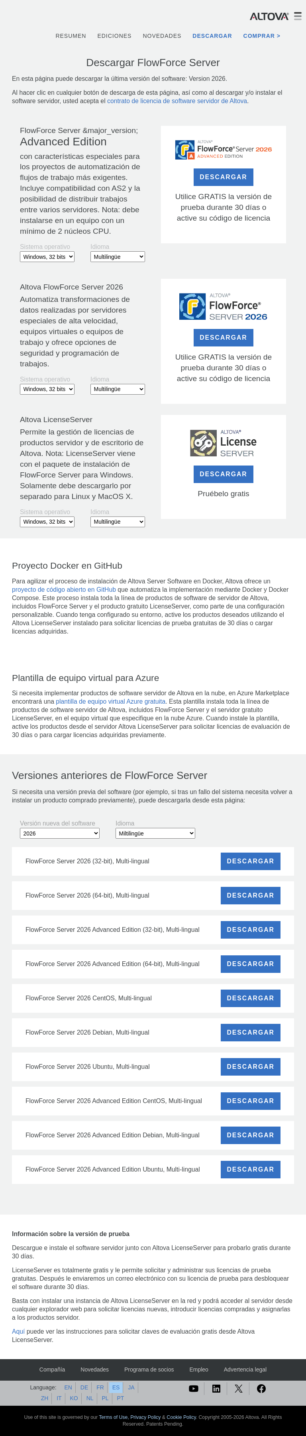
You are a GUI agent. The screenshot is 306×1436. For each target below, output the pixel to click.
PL (105, 1398)
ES (116, 1387)
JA (131, 1387)
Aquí (18, 1331)
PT (120, 1398)
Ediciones (114, 36)
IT (59, 1398)
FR (100, 1387)
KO (74, 1398)
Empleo (198, 1369)
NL (90, 1398)
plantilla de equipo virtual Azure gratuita (110, 701)
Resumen (70, 36)
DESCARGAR (223, 177)
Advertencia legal (245, 1369)
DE (84, 1387)
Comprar (259, 36)
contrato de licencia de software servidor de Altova (177, 101)
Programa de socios (149, 1369)
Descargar (212, 36)
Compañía (52, 1369)
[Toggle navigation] (297, 16)
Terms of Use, (114, 1417)
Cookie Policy (181, 1417)
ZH (45, 1398)
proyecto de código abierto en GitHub (64, 589)
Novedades (162, 36)
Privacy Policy (145, 1417)
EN (68, 1387)
